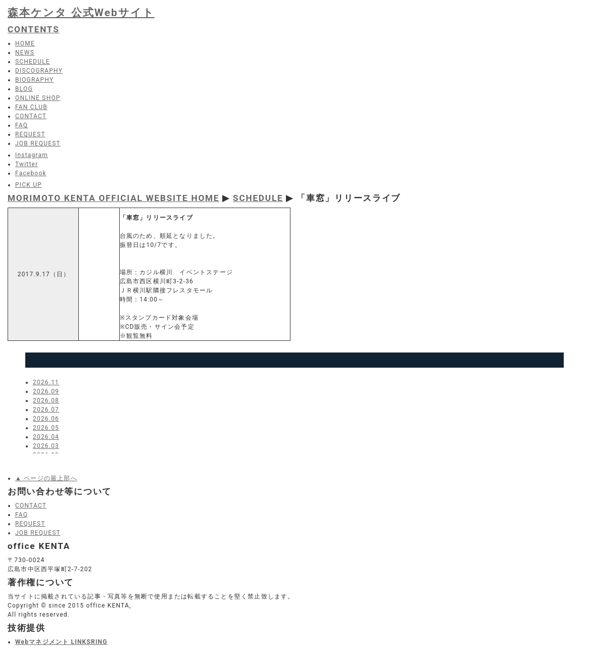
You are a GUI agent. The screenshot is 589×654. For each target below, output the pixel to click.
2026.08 (46, 400)
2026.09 (46, 391)
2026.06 (46, 418)
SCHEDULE (258, 198)
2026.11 (46, 382)
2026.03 (46, 445)
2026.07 (46, 409)
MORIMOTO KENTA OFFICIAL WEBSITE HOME (113, 198)
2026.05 (46, 427)
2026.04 (46, 436)
